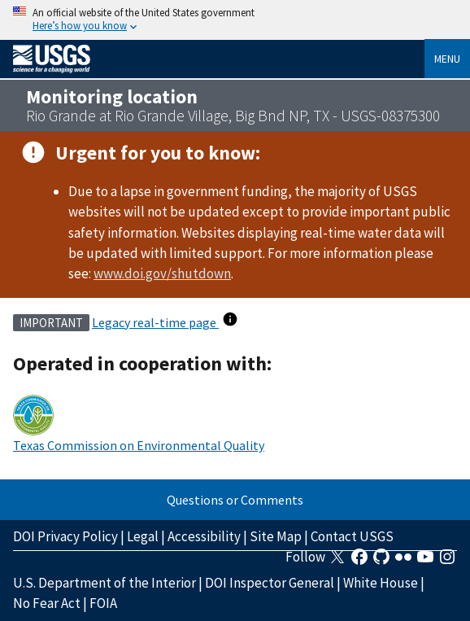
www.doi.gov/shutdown (162, 273)
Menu (447, 58)
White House (380, 583)
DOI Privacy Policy (65, 536)
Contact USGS (352, 536)
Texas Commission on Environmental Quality (138, 445)
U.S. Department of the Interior (104, 583)
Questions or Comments (235, 500)
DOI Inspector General (269, 583)
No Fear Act (47, 603)
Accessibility (204, 536)
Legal (143, 536)
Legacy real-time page (155, 322)
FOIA (103, 603)
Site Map (276, 536)
